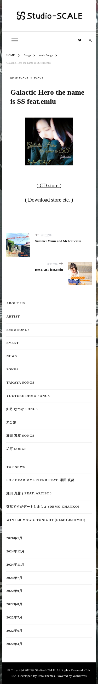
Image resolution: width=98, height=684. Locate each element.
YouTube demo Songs (28, 396)
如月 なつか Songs (22, 409)
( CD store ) (49, 185)
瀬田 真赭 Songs (20, 435)
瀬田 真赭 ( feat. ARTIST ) (28, 493)
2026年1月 (14, 538)
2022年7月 (14, 617)
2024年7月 (14, 578)
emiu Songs (19, 77)
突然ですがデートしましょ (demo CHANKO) (42, 506)
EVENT (12, 343)
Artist (13, 316)
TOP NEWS (15, 467)
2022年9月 (14, 591)
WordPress (80, 676)
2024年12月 (15, 551)
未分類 (11, 422)
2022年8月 (14, 604)
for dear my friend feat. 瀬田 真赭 (40, 480)
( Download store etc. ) (49, 200)
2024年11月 (15, 564)
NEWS (11, 356)
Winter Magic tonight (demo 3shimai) (45, 520)
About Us (15, 303)
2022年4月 (14, 644)
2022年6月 (14, 631)
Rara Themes (46, 676)
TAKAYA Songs (20, 382)
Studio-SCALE (45, 670)
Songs (38, 77)
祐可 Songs (16, 449)
